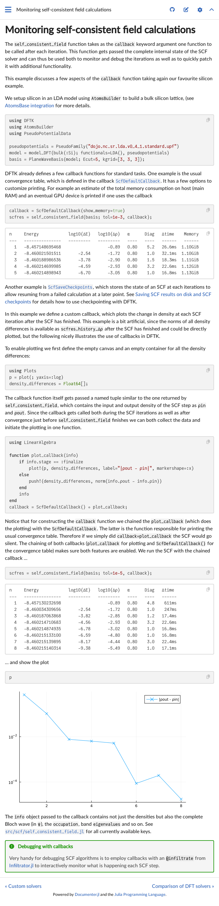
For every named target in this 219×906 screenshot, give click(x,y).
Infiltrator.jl (21, 865)
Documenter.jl (87, 894)
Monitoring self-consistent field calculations (100, 30)
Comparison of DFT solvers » (183, 886)
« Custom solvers (23, 886)
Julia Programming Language (139, 894)
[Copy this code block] (208, 120)
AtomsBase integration (29, 105)
